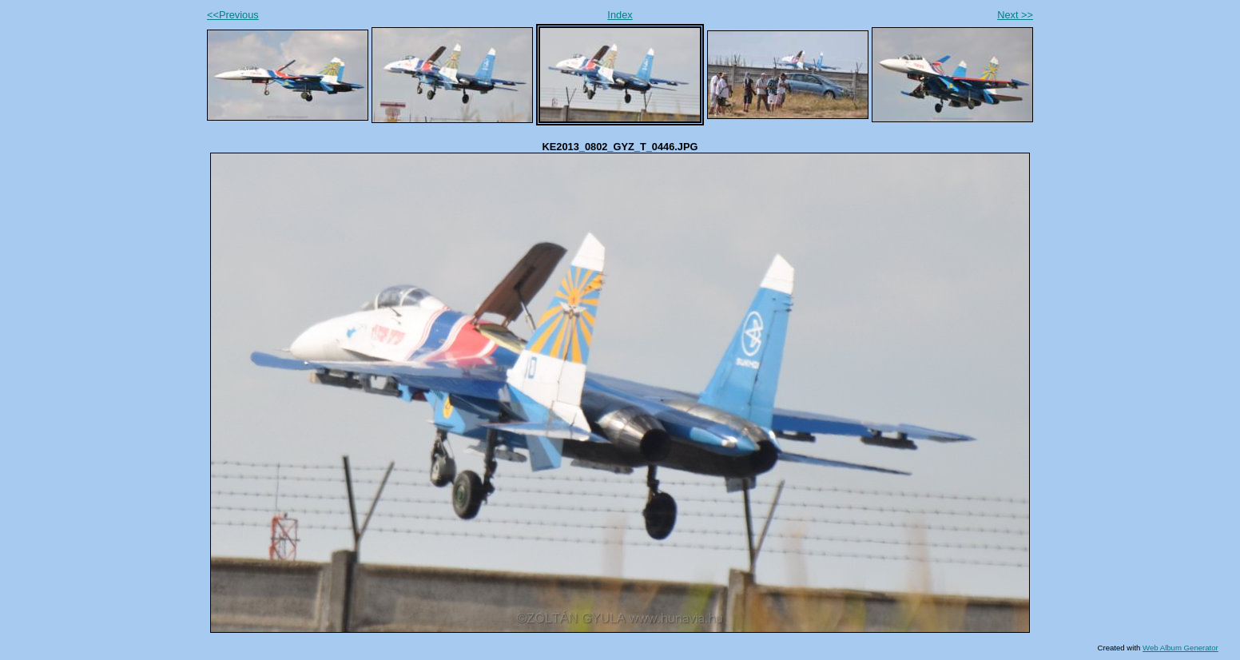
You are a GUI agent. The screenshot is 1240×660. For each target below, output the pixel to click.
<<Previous (233, 15)
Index (619, 15)
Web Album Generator (1180, 647)
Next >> (1015, 15)
